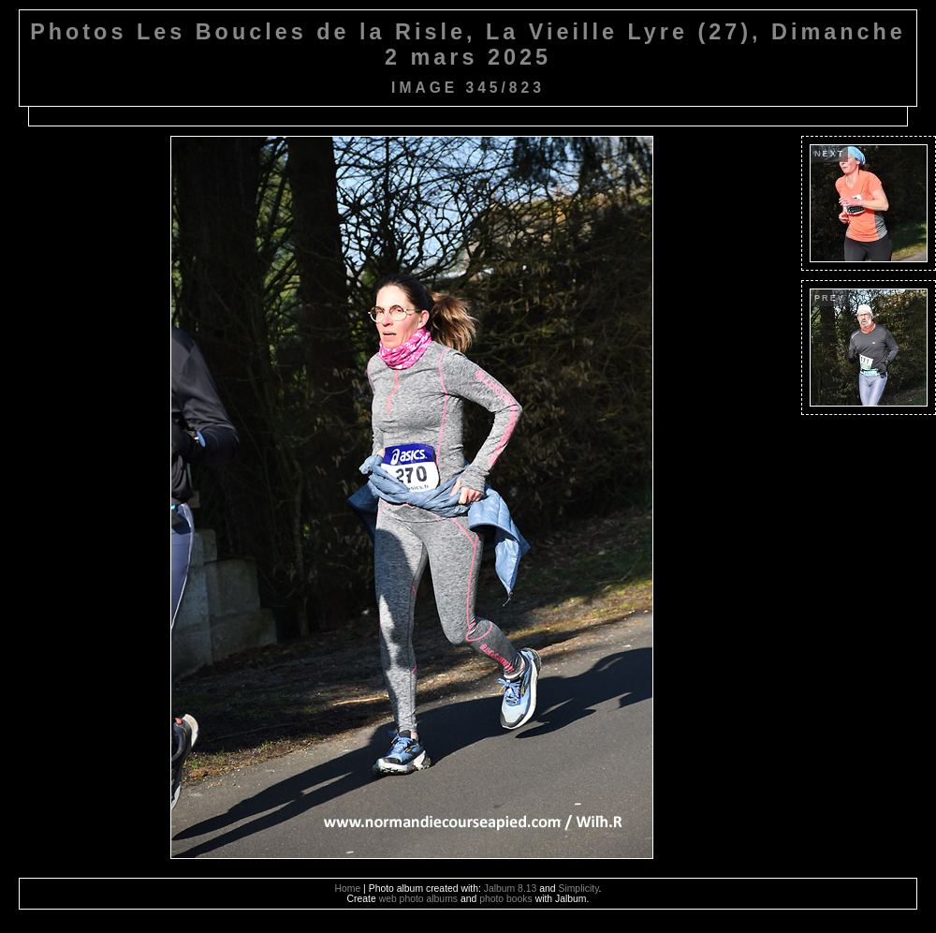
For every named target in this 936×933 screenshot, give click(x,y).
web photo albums (418, 899)
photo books (506, 899)
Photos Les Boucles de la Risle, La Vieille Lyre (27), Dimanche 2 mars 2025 (468, 44)
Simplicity (578, 888)
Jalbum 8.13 (510, 888)
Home (348, 888)
